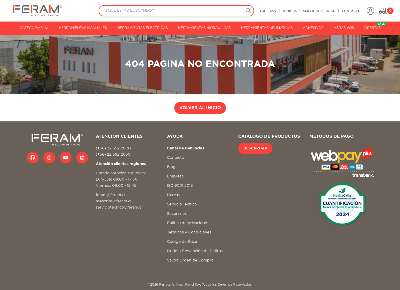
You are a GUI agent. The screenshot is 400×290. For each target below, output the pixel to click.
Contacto (175, 158)
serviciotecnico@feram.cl (119, 207)
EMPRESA (268, 11)
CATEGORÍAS (34, 28)
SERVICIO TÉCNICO (319, 11)
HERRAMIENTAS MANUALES (83, 28)
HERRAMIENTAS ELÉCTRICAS (142, 28)
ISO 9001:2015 (180, 186)
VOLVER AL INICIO (200, 108)
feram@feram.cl (110, 195)
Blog (171, 167)
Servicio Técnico (182, 204)
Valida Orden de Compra (190, 260)
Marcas (173, 195)
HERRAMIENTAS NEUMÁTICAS (267, 28)
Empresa (175, 176)
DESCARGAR (255, 148)
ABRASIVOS (344, 28)
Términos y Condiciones (189, 232)
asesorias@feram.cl (113, 201)
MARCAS (289, 11)
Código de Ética (182, 242)
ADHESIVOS (313, 28)
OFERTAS (375, 26)
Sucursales (177, 214)
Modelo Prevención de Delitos (195, 251)
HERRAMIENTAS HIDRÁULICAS (204, 28)
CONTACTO (351, 11)
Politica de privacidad (187, 223)
